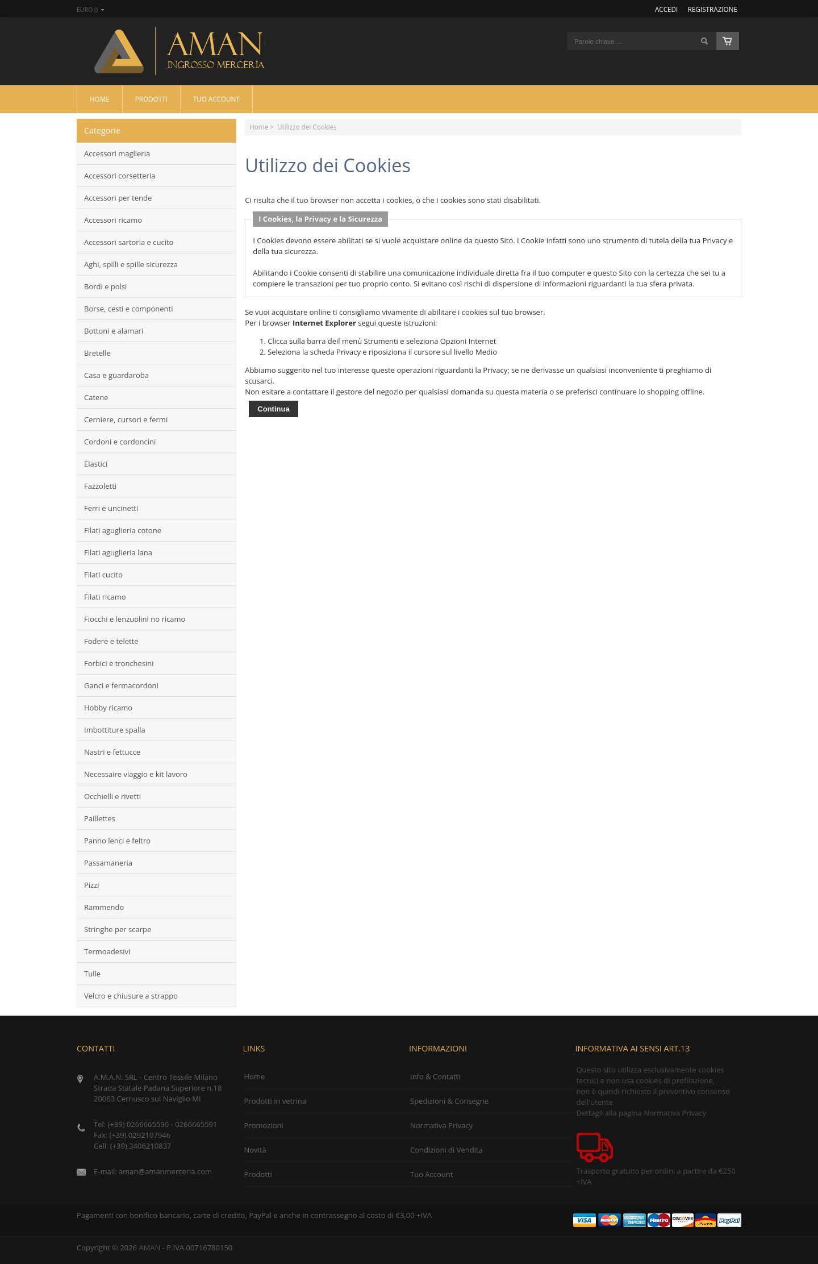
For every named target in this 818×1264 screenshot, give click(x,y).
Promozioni (263, 1125)
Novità (255, 1150)
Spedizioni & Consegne (449, 1101)
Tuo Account (216, 98)
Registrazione (712, 9)
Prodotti (151, 98)
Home (100, 98)
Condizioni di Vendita (446, 1150)
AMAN (149, 1247)
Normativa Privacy (441, 1125)
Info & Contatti (435, 1076)
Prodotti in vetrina (275, 1101)
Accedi (666, 9)
